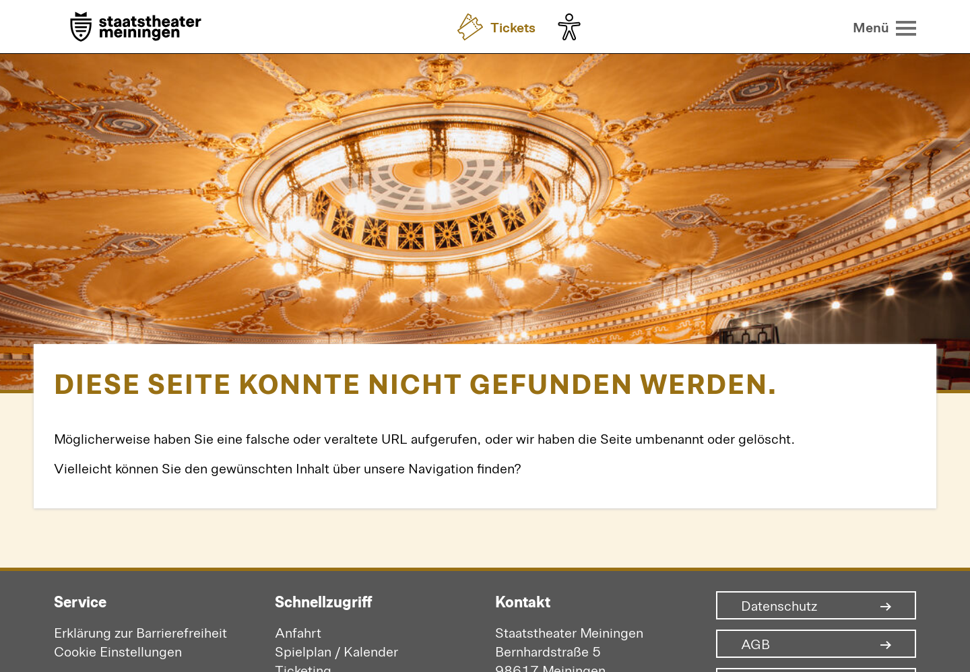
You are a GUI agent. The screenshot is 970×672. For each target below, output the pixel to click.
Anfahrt (298, 631)
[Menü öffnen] (884, 27)
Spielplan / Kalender (336, 650)
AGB (755, 643)
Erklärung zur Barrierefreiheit (140, 631)
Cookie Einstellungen (118, 650)
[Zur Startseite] (136, 28)
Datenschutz (779, 605)
